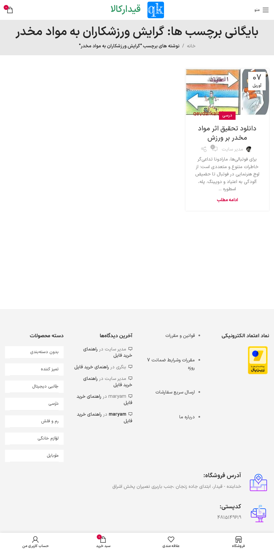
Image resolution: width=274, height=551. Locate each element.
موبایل (53, 455)
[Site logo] (155, 9)
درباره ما (187, 417)
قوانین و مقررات (180, 335)
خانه (191, 46)
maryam (117, 414)
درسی (227, 115)
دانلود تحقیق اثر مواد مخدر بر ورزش (227, 133)
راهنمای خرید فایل (91, 367)
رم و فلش (50, 421)
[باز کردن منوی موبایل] (261, 10)
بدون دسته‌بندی (44, 352)
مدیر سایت (232, 149)
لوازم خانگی (48, 438)
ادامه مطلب (227, 200)
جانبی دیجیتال (45, 386)
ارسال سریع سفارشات (175, 392)
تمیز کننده (50, 369)
